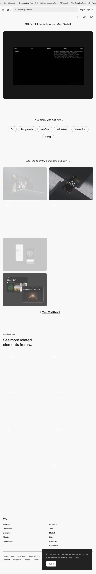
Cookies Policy (8, 556)
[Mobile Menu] (25, 254)
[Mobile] (71, 183)
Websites (6, 524)
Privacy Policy (34, 556)
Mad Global (64, 24)
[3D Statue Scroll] (25, 368)
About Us (53, 541)
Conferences (8, 541)
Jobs (51, 529)
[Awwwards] (8, 10)
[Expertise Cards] (71, 441)
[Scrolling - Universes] (25, 404)
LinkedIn (27, 560)
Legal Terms (21, 556)
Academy (53, 524)
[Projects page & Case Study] (25, 289)
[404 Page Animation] (71, 254)
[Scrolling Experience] (25, 441)
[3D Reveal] (71, 478)
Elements (6, 533)
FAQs (51, 537)
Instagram (17, 560)
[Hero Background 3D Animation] (25, 219)
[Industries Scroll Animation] (71, 368)
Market (52, 533)
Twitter (35, 560)
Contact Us (53, 546)
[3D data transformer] (25, 478)
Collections (7, 529)
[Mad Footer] (71, 219)
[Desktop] (25, 183)
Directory (6, 537)
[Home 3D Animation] (71, 404)
